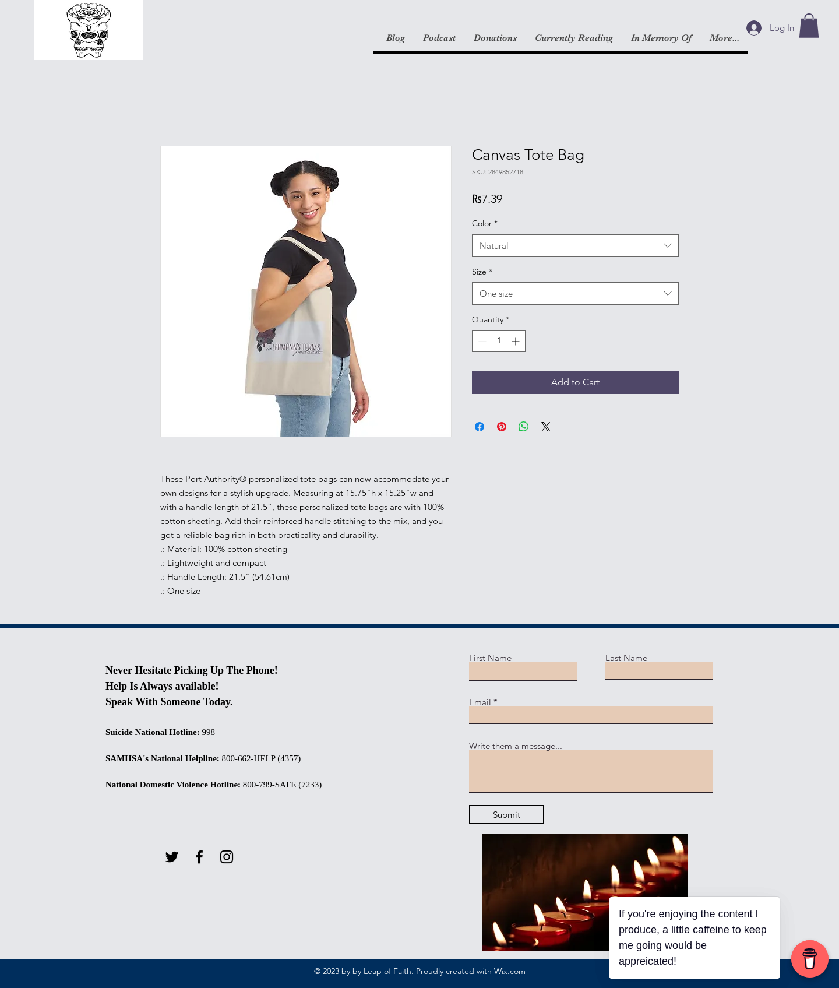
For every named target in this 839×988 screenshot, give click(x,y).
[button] (809, 25)
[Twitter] (172, 857)
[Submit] (506, 814)
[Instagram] (226, 857)
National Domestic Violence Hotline (171, 784)
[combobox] (575, 245)
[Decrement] (481, 341)
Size (482, 271)
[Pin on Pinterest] (502, 427)
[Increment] (516, 341)
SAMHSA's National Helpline (161, 758)
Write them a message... (515, 745)
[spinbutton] (498, 341)
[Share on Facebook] (480, 427)
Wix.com (510, 971)
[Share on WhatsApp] (524, 427)
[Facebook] (199, 857)
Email (480, 702)
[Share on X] (546, 427)
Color (485, 223)
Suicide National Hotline (151, 732)
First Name (490, 657)
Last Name (626, 657)
